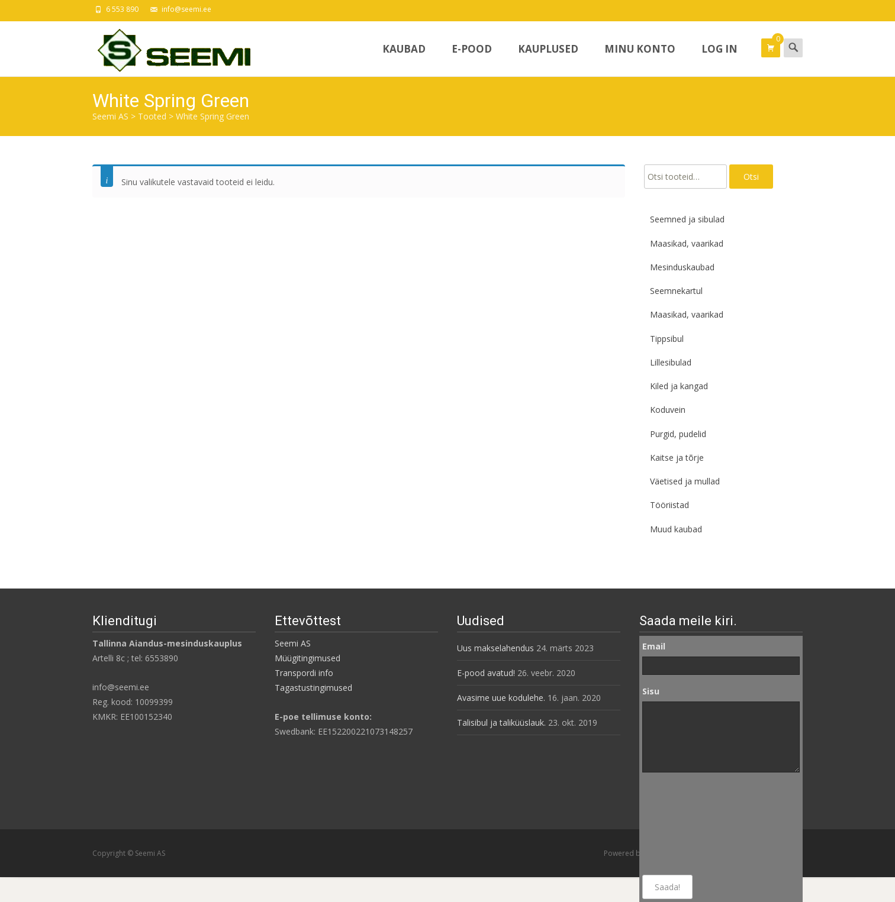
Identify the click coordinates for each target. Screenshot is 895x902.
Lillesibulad (670, 362)
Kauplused (548, 59)
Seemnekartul (676, 290)
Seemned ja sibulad (687, 219)
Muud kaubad (676, 529)
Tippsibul (667, 338)
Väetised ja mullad (685, 481)
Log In (719, 59)
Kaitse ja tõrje (677, 457)
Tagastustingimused (313, 687)
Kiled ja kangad (679, 386)
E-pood (472, 59)
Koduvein (667, 409)
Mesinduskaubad (682, 267)
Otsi (751, 176)
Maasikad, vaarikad (686, 243)
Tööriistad (669, 504)
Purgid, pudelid (678, 433)
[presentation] (690, 824)
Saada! (667, 887)
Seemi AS (293, 643)
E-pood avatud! (486, 672)
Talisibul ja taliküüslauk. (501, 722)
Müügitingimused (307, 658)
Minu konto (639, 59)
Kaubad (404, 59)
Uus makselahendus (495, 648)
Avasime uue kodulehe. (501, 697)
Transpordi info (304, 672)
